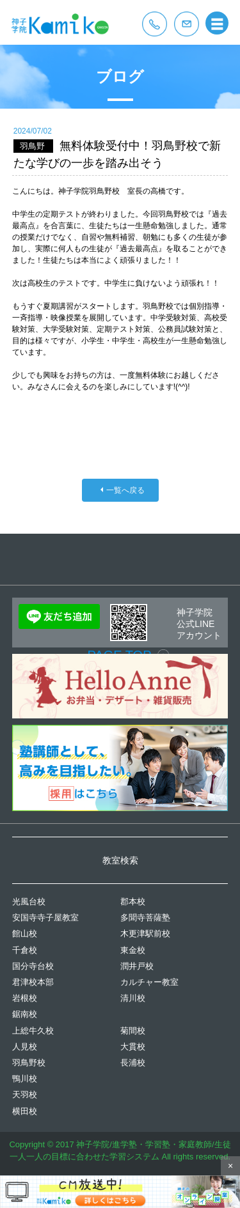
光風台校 (28, 901)
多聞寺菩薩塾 (145, 917)
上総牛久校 (33, 1030)
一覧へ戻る (125, 490)
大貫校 (132, 1046)
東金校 (132, 950)
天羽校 (24, 1094)
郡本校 (132, 901)
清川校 (132, 998)
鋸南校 (24, 1014)
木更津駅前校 (145, 933)
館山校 (24, 933)
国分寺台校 (33, 966)
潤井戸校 (137, 966)
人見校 (24, 1046)
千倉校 (24, 950)
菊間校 (132, 1030)
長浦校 (132, 1062)
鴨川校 (24, 1078)
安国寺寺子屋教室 (45, 917)
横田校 (24, 1111)
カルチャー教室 (149, 982)
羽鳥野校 (28, 1062)
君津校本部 (33, 982)
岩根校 (24, 998)
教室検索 (120, 860)
